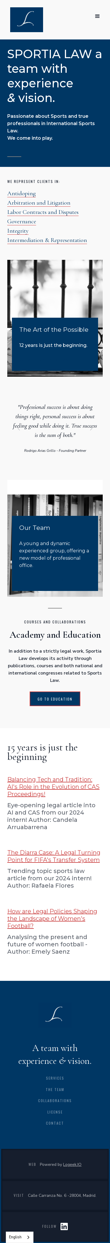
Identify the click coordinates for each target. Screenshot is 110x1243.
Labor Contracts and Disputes (43, 212)
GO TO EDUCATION (55, 698)
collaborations (55, 1100)
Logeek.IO (72, 1164)
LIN (64, 1226)
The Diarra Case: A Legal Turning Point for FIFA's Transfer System (53, 856)
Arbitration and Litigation (38, 202)
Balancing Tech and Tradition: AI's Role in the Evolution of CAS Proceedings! (53, 787)
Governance (21, 221)
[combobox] (19, 1237)
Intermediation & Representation (47, 240)
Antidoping (21, 193)
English (15, 1237)
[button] (97, 16)
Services (55, 1078)
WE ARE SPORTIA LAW (44, 360)
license (55, 1111)
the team (55, 1089)
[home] (25, 19)
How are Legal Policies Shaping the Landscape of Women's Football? (52, 918)
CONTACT (55, 1123)
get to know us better (48, 580)
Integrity (18, 230)
